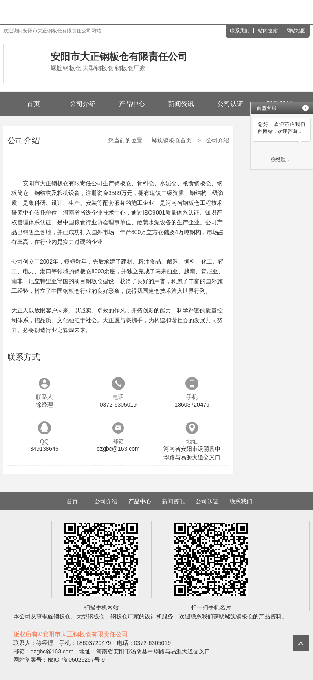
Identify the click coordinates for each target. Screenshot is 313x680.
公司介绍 (83, 103)
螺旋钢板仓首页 (172, 140)
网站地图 (296, 30)
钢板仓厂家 (124, 616)
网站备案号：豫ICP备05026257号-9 (59, 659)
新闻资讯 (181, 103)
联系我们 (239, 30)
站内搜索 (268, 30)
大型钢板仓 (90, 616)
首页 (33, 103)
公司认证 (230, 103)
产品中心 (132, 103)
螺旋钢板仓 (56, 616)
